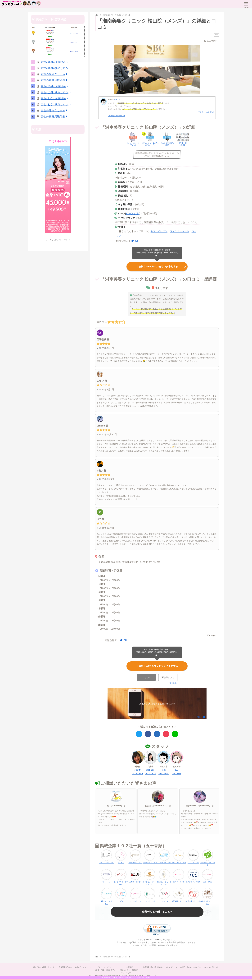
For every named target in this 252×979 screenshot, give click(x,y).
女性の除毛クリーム (55, 74)
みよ (177, 770)
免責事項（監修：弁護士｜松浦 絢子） (129, 968)
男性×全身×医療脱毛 (55, 86)
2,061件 (114, 977)
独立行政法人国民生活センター (44, 967)
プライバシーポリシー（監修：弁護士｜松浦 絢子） (105, 968)
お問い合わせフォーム (83, 967)
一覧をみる (172, 683)
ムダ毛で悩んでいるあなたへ (190, 967)
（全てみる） (145, 977)
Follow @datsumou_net (116, 116)
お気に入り (168, 677)
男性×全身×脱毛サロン (56, 92)
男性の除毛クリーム (55, 110)
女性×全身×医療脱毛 (55, 62)
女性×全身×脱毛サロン (56, 68)
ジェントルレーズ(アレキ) (132, 144)
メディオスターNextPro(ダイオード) (149, 144)
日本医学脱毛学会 (65, 967)
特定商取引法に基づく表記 (153, 967)
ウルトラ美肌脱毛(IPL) (167, 144)
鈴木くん (117, 99)
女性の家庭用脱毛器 (55, 80)
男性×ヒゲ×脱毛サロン (56, 104)
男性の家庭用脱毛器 (55, 116)
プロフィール (137, 774)
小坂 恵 (137, 770)
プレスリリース (171, 967)
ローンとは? (133, 213)
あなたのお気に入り (211, 967)
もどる (147, 677)
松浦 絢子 (150, 770)
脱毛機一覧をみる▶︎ (183, 144)
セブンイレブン (159, 231)
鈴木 (164, 770)
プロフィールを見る (205, 112)
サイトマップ (126, 973)
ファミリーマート (179, 231)
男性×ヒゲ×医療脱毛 (55, 98)
